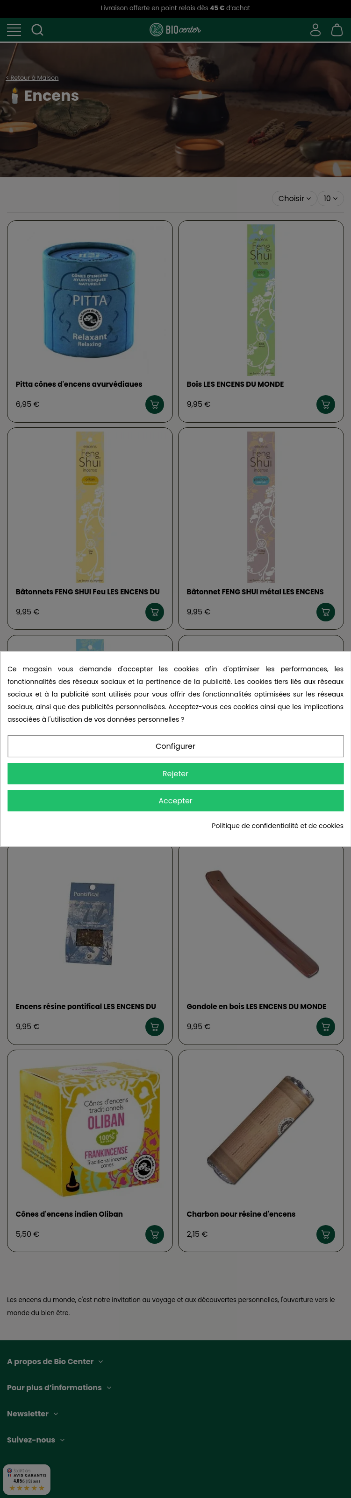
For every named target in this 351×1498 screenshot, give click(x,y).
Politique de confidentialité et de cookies (278, 825)
